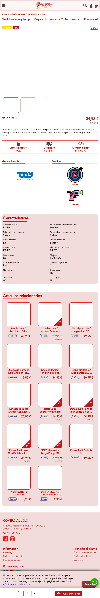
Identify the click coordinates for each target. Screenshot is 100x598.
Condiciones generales (85, 552)
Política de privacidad (13, 556)
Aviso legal (8, 552)
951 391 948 (13, 533)
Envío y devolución (83, 556)
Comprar (71, 593)
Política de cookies (12, 559)
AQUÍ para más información (17, 584)
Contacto (78, 559)
